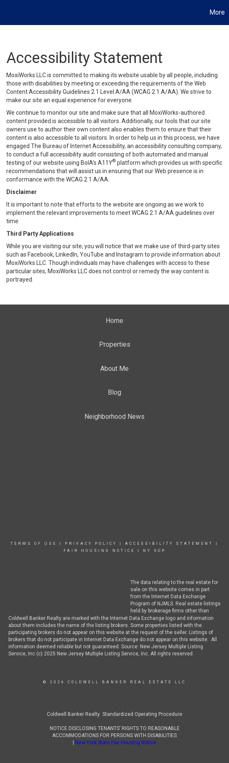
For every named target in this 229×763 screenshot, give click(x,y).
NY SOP (154, 551)
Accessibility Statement (169, 543)
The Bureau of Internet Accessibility (78, 146)
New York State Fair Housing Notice (115, 742)
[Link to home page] (7, 12)
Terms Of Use (33, 543)
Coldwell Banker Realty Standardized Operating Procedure (114, 714)
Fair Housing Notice (99, 551)
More (217, 12)
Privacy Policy (91, 543)
